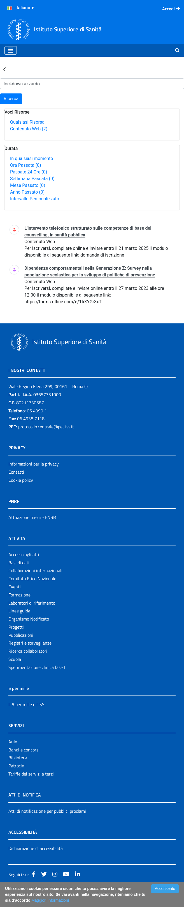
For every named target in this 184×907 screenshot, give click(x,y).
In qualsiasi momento (31, 158)
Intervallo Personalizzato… (36, 198)
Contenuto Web (28, 128)
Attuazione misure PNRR (32, 517)
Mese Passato (27, 185)
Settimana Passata (32, 178)
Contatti (16, 472)
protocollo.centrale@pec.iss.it (46, 426)
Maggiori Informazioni (50, 900)
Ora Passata (25, 165)
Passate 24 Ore (28, 172)
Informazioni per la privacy (33, 463)
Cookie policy (20, 480)
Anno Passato (27, 192)
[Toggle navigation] (10, 50)
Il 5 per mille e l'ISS (26, 704)
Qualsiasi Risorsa (27, 122)
